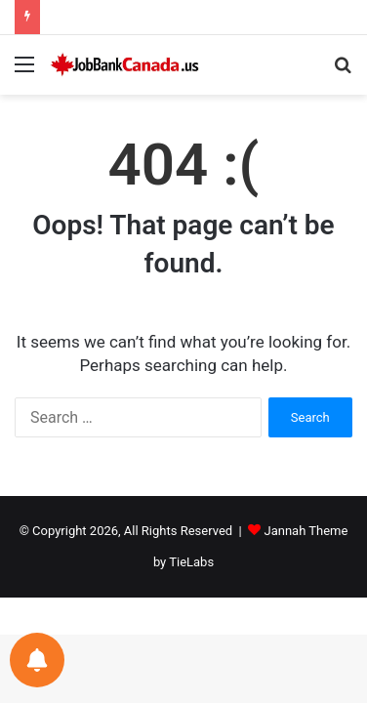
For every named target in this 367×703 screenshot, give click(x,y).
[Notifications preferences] (37, 660)
